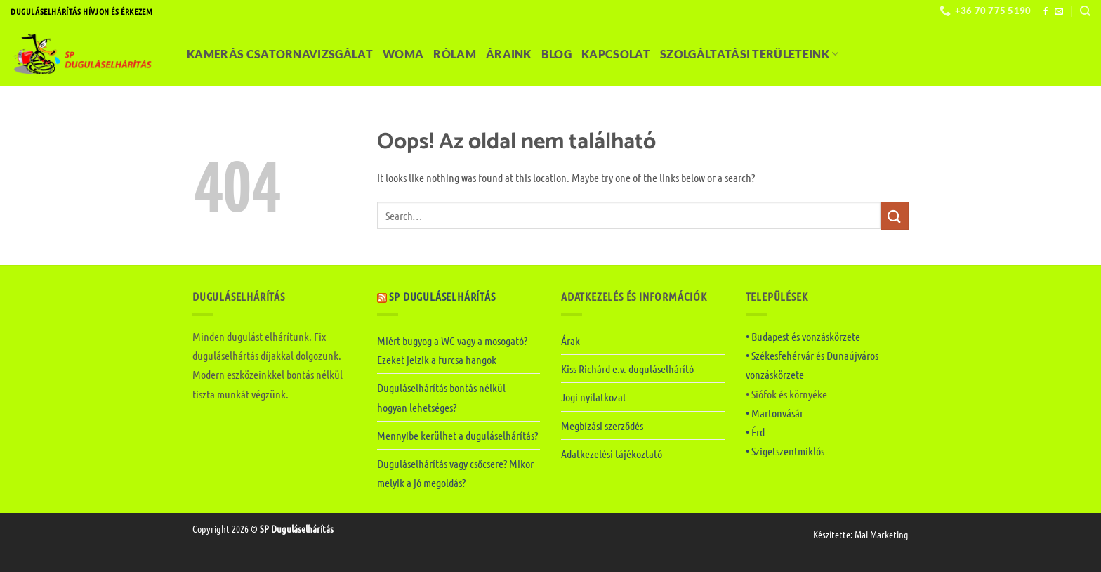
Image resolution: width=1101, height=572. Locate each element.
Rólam (454, 53)
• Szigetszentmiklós (785, 450)
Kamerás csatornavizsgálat (280, 53)
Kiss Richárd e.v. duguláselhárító (627, 368)
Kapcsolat (615, 53)
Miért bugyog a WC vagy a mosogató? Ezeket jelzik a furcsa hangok (452, 350)
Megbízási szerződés (602, 425)
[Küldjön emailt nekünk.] (1059, 12)
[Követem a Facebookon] (1045, 12)
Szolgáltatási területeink (749, 54)
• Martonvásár (774, 413)
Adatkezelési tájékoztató (611, 453)
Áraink (509, 53)
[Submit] (895, 215)
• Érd (755, 431)
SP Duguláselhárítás (442, 296)
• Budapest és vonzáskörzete (803, 336)
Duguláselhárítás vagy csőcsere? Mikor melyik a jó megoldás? (455, 473)
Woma (403, 53)
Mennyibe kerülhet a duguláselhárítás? (457, 435)
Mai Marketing (882, 534)
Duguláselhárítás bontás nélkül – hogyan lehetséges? (444, 397)
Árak (570, 340)
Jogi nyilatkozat (593, 396)
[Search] (1085, 11)
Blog (556, 53)
